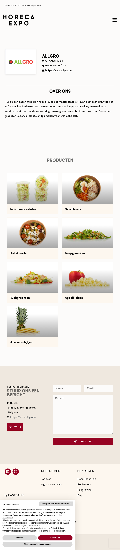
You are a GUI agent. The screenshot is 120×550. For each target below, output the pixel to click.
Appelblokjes (74, 298)
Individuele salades (23, 209)
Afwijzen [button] (20, 538)
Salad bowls (73, 209)
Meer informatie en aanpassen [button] (37, 544)
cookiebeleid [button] (7, 518)
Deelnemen (50, 471)
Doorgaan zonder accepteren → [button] (56, 503)
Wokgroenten (20, 298)
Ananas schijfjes (21, 342)
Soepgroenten (75, 254)
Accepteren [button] (55, 538)
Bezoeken (85, 471)
